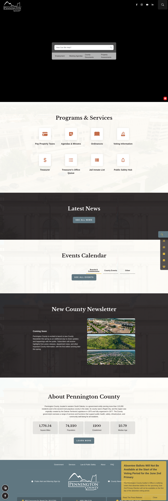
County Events (110, 270)
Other (127, 270)
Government (67, 5)
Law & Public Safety (105, 5)
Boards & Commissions (93, 270)
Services (85, 5)
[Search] (110, 47)
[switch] (165, 98)
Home (54, 5)
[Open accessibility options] (5, 495)
